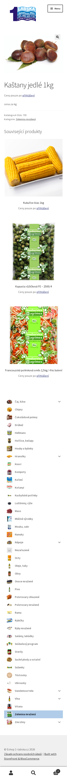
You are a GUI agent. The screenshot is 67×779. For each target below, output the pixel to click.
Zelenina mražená (26, 119)
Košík (52, 770)
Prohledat (33, 773)
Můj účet (11, 773)
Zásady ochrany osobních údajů (23, 754)
